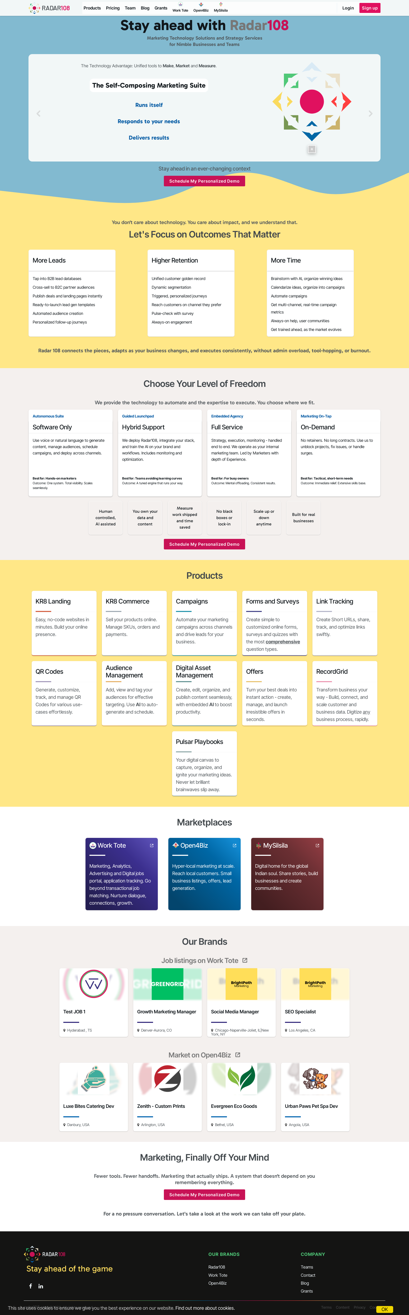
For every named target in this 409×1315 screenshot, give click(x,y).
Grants (161, 8)
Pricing (113, 8)
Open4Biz (217, 1283)
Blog (145, 8)
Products (92, 8)
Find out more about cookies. (205, 1308)
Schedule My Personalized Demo (204, 181)
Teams (307, 1267)
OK (385, 1309)
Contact (308, 1275)
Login (348, 8)
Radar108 (216, 1267)
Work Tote (217, 1275)
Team (130, 8)
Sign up (370, 8)
